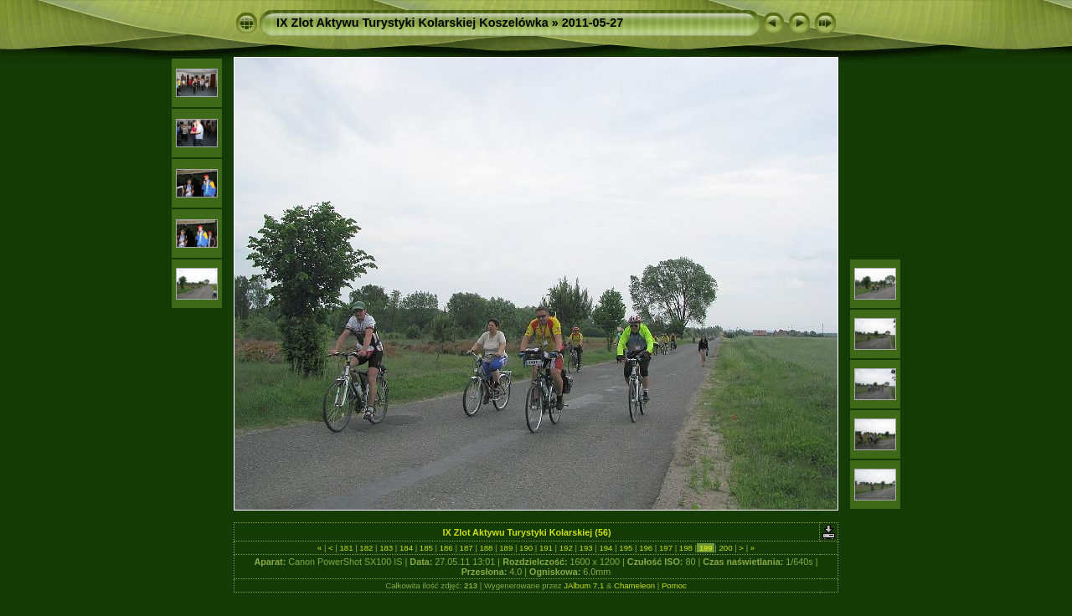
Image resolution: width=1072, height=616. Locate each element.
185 (426, 547)
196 (645, 547)
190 (525, 547)
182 (366, 547)
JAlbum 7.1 (584, 585)
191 (545, 547)
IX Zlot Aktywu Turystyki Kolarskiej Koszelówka (412, 22)
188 (486, 547)
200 (725, 547)
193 (586, 547)
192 (566, 547)
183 (386, 547)
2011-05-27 (593, 22)
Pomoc (674, 585)
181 (346, 547)
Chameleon (634, 585)
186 (446, 547)
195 (626, 547)
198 (685, 547)
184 (406, 547)
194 (606, 547)
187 (466, 547)
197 (665, 547)
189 (506, 547)
